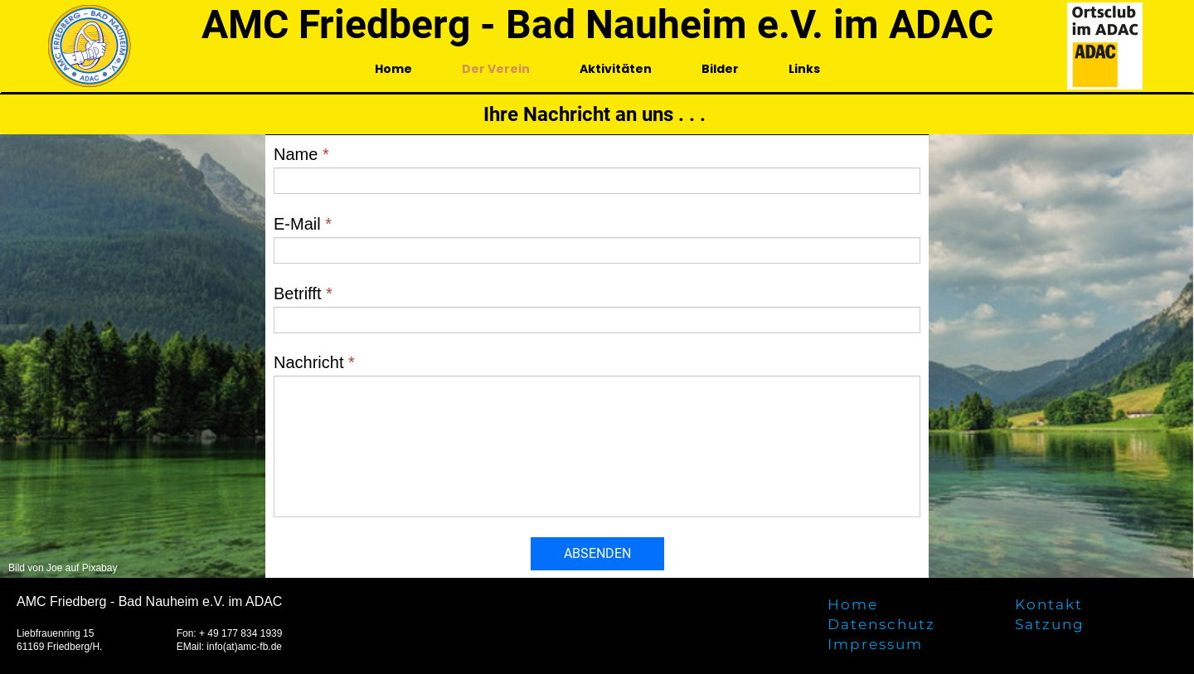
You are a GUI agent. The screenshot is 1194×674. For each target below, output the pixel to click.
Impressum (875, 644)
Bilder (720, 69)
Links (804, 69)
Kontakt (1049, 604)
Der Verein (496, 69)
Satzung (1050, 624)
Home (393, 69)
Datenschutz (881, 624)
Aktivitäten (616, 69)
